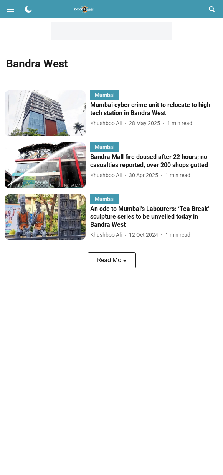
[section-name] (104, 95)
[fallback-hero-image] (47, 113)
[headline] (154, 109)
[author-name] (107, 123)
